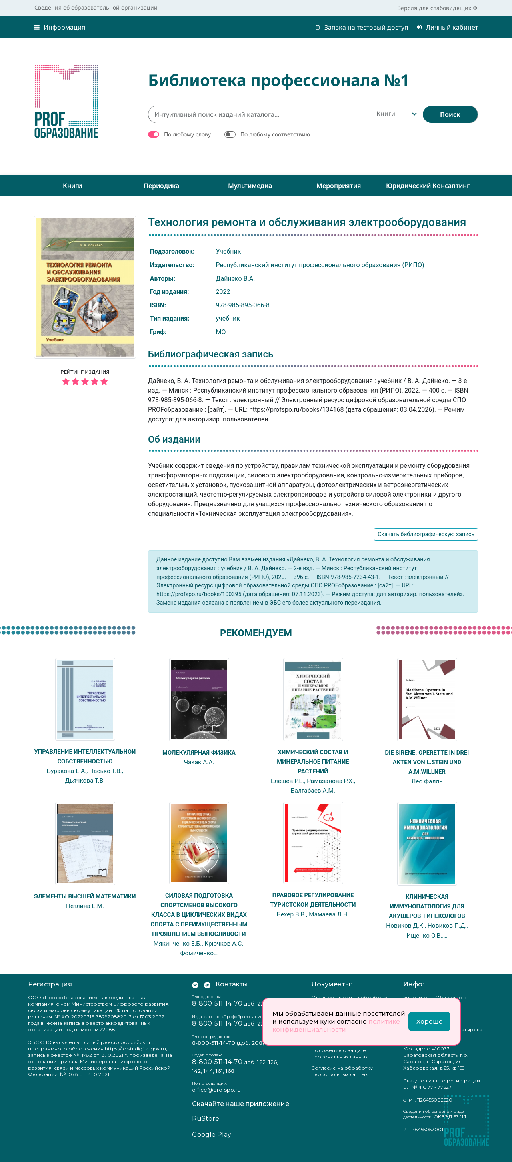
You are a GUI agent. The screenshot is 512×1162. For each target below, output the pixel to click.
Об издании (174, 439)
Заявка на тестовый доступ (361, 27)
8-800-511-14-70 (217, 1012)
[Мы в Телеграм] (207, 993)
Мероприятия (338, 185)
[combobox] (396, 114)
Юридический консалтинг (428, 185)
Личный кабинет (447, 27)
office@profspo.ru (216, 1099)
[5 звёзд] (85, 382)
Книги (72, 185)
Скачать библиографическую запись (426, 534)
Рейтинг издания (85, 378)
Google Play (211, 1144)
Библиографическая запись (210, 354)
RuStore (205, 1128)
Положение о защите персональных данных (339, 1062)
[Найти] (450, 114)
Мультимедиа (250, 185)
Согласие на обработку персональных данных (342, 1080)
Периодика (161, 185)
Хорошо (429, 1021)
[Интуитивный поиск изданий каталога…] (260, 114)
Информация (59, 27)
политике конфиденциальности (336, 1025)
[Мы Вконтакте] (195, 993)
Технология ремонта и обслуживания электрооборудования (307, 222)
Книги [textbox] (385, 113)
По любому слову (187, 134)
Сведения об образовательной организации (96, 7)
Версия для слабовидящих (437, 8)
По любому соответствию (275, 134)
